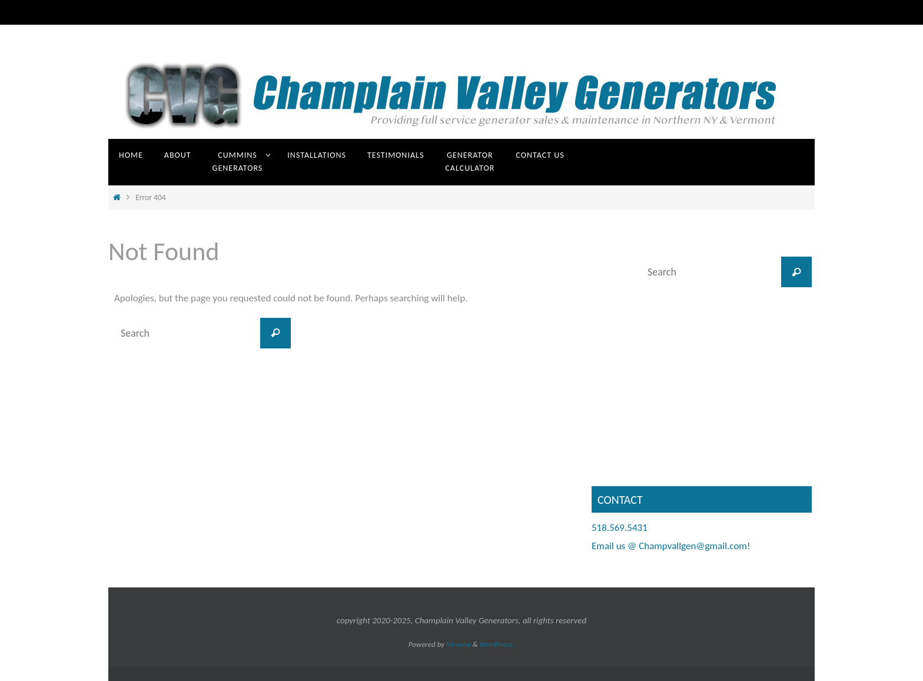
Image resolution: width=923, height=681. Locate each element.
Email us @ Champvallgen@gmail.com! (671, 546)
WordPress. (497, 644)
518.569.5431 (620, 527)
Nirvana (458, 644)
